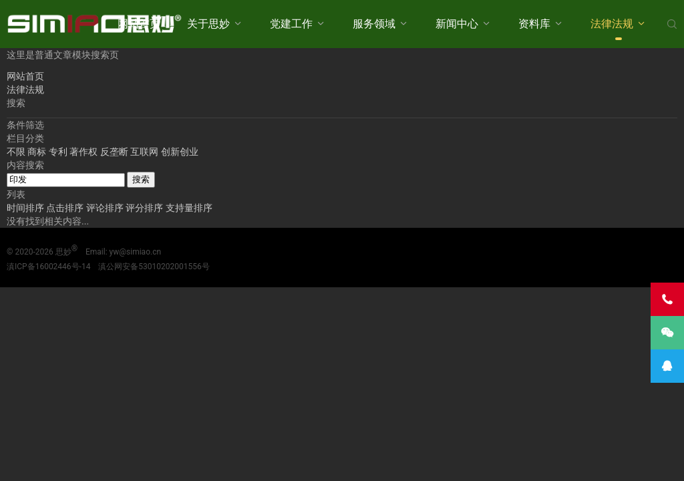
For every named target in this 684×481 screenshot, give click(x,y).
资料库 (534, 23)
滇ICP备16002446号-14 (48, 266)
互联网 (144, 151)
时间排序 (26, 207)
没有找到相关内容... (48, 221)
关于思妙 (208, 23)
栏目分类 (25, 138)
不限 (16, 151)
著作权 (83, 151)
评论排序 (106, 207)
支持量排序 (189, 207)
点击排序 (66, 207)
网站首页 (139, 23)
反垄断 (114, 151)
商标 (36, 151)
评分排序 (145, 207)
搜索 (141, 179)
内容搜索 (25, 165)
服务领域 (374, 23)
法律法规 (611, 23)
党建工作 (291, 23)
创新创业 (179, 151)
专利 (58, 151)
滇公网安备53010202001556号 (153, 266)
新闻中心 (457, 23)
